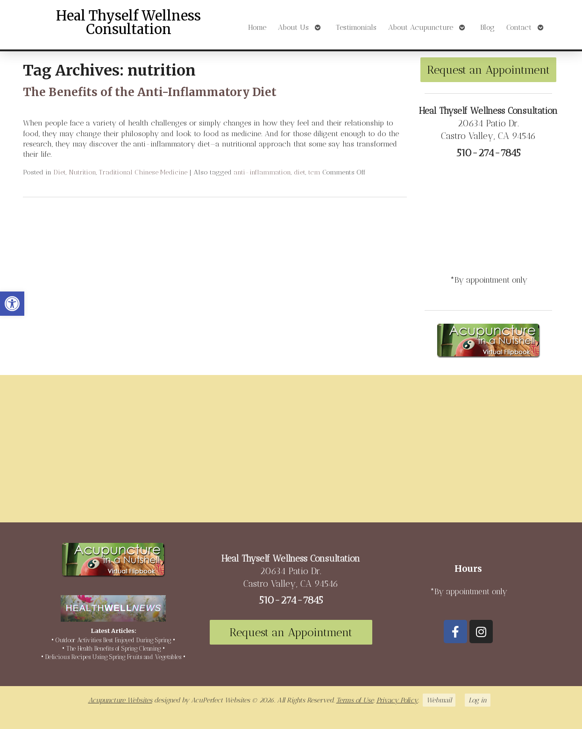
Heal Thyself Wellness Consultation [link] (128, 22)
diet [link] (299, 172)
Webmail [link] (439, 700)
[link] (12, 304)
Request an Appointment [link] (488, 69)
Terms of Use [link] (355, 700)
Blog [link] (487, 27)
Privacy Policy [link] (397, 700)
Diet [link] (59, 172)
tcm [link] (314, 172)
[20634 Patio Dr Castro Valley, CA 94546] (291, 452)
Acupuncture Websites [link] (120, 700)
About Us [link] (293, 27)
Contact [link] (519, 27)
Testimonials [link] (356, 27)
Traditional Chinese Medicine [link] (143, 172)
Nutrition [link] (82, 172)
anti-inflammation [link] (262, 172)
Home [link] (257, 27)
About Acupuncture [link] (420, 27)
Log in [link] (477, 700)
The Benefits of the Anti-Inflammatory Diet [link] (150, 92)
